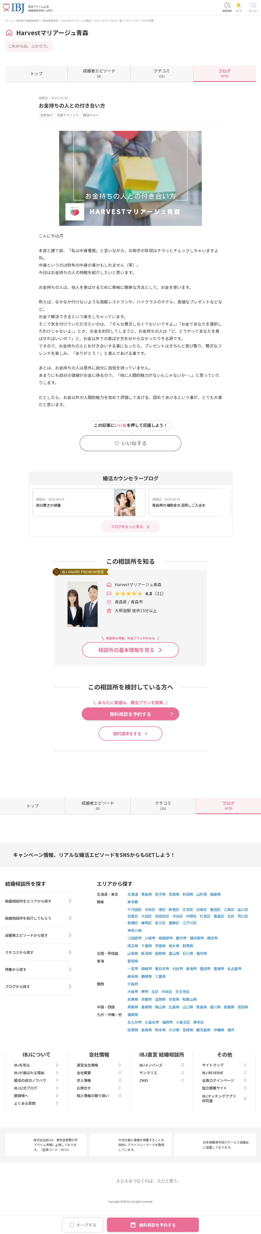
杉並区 (205, 939)
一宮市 (132, 991)
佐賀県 (132, 1053)
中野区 (191, 939)
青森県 (146, 917)
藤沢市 (181, 961)
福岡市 (167, 1045)
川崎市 (150, 961)
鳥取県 (132, 1030)
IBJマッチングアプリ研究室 (224, 1121)
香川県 (215, 1030)
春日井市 (162, 991)
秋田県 (187, 917)
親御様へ (36, 1118)
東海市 (191, 991)
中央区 (150, 932)
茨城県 (160, 968)
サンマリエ (161, 1095)
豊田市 (205, 991)
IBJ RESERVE (224, 1095)
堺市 (144, 1014)
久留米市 (152, 1045)
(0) (99, 73)
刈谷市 (177, 991)
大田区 (146, 939)
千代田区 (134, 932)
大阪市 (132, 1014)
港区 (162, 932)
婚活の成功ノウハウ (36, 1103)
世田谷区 (162, 939)
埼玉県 (132, 968)
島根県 (146, 1030)
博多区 (198, 1045)
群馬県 (187, 968)
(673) (224, 73)
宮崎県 (187, 1053)
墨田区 (215, 932)
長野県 (160, 976)
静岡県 (146, 999)
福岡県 (132, 1037)
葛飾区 (174, 945)
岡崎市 (146, 991)
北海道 (132, 917)
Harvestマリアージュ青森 (76, 20)
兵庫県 (132, 1022)
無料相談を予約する (157, 1225)
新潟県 (146, 976)
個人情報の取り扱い (99, 1118)
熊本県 (160, 1053)
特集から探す (38, 992)
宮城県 (174, 917)
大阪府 (132, 1007)
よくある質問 (36, 1126)
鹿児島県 (203, 1053)
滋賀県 (160, 1022)
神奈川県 (134, 953)
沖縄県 (219, 1053)
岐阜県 (132, 999)
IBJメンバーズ (161, 1088)
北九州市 (134, 1045)
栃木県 (174, 968)
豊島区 (219, 939)
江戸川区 (189, 945)
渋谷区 (177, 939)
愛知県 (132, 984)
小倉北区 (183, 1045)
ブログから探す (38, 1009)
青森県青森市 (50, 20)
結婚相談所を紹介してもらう (38, 941)
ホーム (9, 20)
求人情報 (99, 1103)
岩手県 (160, 917)
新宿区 (174, 932)
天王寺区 (182, 1014)
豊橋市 (219, 991)
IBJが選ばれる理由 (36, 1095)
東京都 (132, 925)
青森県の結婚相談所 (27, 20)
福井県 (201, 976)
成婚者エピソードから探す (38, 958)
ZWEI (161, 1103)
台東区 (201, 932)
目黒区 (132, 939)
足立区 (160, 945)
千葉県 (146, 968)
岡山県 (160, 1030)
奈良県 (174, 1022)
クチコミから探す (38, 975)
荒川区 (243, 939)
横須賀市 (197, 961)
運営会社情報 (99, 1088)
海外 (230, 1053)
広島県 (174, 1030)
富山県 (174, 976)
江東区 (229, 932)
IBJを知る (36, 1088)
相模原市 (166, 961)
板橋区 (132, 945)
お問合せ (99, 1111)
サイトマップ (224, 1088)
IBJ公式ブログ (36, 1111)
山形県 (201, 917)
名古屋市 (234, 991)
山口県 (187, 1030)
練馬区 (146, 945)
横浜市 (212, 961)
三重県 (160, 999)
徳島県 (201, 1030)
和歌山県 (189, 1022)
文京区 (187, 932)
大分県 (174, 1053)
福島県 (215, 917)
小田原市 (134, 961)
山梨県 (132, 976)
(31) (162, 73)
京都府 (146, 1022)
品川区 (243, 932)
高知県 (243, 1030)
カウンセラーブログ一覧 (108, 20)
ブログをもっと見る (127, 526)
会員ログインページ (224, 1103)
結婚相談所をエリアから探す (38, 924)
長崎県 (146, 1053)
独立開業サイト (224, 1111)
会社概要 (99, 1095)
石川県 (187, 976)
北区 (230, 939)
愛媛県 (229, 1030)
